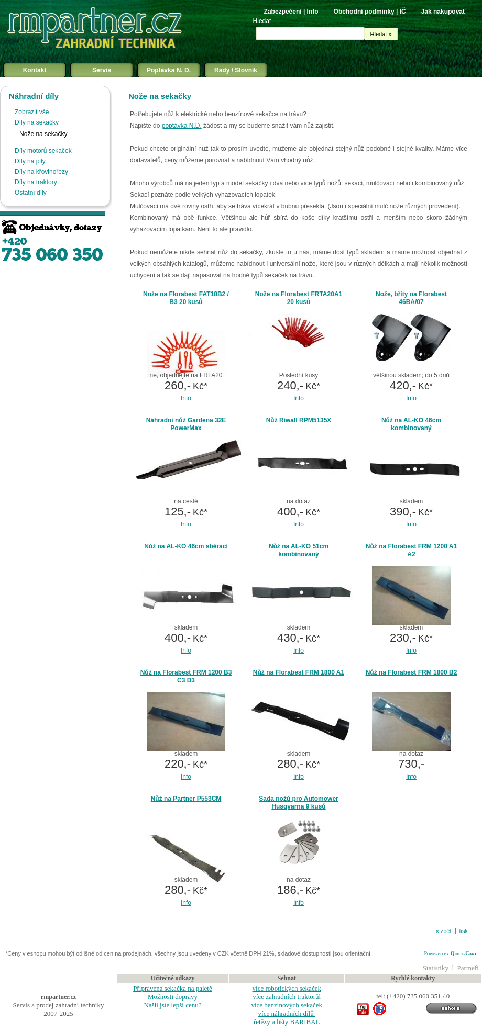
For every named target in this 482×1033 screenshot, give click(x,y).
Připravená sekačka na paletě (172, 988)
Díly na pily (30, 161)
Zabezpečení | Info (291, 11)
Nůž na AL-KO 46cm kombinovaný (411, 424)
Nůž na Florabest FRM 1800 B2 (411, 672)
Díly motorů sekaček (43, 150)
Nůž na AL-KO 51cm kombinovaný (298, 550)
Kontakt (35, 70)
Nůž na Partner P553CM (186, 798)
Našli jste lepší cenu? (172, 1005)
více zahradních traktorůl (287, 997)
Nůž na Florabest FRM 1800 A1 (298, 672)
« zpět (444, 931)
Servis (101, 70)
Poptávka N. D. (169, 70)
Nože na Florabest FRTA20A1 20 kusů (298, 298)
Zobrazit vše (32, 112)
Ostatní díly (31, 192)
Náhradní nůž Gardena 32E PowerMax (186, 424)
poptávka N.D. (182, 125)
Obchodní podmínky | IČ (370, 11)
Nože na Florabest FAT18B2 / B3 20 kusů (186, 298)
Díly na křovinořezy (41, 171)
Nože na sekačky (43, 134)
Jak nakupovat (443, 11)
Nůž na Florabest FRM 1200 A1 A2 (411, 550)
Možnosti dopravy (173, 997)
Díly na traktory (36, 182)
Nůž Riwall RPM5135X (299, 420)
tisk (463, 931)
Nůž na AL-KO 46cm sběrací (186, 546)
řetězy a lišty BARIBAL (287, 1022)
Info (186, 398)
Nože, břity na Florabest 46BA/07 (411, 298)
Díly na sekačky (37, 122)
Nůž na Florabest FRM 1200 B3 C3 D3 (186, 676)
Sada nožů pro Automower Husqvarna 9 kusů (298, 802)
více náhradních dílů (286, 1013)
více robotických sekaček (287, 988)
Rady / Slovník (235, 70)
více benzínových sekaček (286, 1005)
